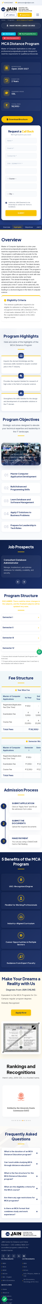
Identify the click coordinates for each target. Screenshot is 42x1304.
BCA (25, 1267)
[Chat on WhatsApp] (39, 652)
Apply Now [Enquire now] (25, 15)
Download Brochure (17, 119)
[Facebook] (8, 1256)
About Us (6, 1293)
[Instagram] (14, 1256)
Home (3, 20)
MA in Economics (9, 1280)
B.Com (26, 1270)
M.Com (5, 1273)
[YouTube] (24, 1256)
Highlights (17, 227)
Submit (21, 213)
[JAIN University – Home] (16, 9)
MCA (4, 1267)
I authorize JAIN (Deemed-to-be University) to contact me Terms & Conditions (19, 205)
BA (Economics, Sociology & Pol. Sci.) (31, 1280)
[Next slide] (24, 582)
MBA (4, 1263)
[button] (12, 1120)
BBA (25, 1263)
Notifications (7, 1296)
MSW (4, 1270)
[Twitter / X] (3, 1256)
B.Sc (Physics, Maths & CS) (32, 1275)
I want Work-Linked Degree (21, 26)
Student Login (7, 1299)
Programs (11, 20)
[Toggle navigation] (38, 14)
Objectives (29, 227)
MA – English (7, 1277)
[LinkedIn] (19, 1256)
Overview (6, 227)
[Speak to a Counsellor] (6, 1299)
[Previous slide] (18, 582)
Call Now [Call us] (10, 15)
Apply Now (21, 1012)
